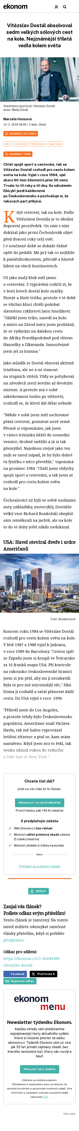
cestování (21, 143)
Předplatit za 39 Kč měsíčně (40, 802)
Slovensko (37, 143)
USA (7, 143)
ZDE (45, 1096)
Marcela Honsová (17, 119)
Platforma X (46, 974)
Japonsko (55, 143)
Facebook (17, 974)
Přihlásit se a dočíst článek (39, 866)
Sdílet (41, 891)
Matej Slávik (20, 109)
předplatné (13, 940)
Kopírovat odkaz (22, 981)
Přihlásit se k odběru (40, 1069)
